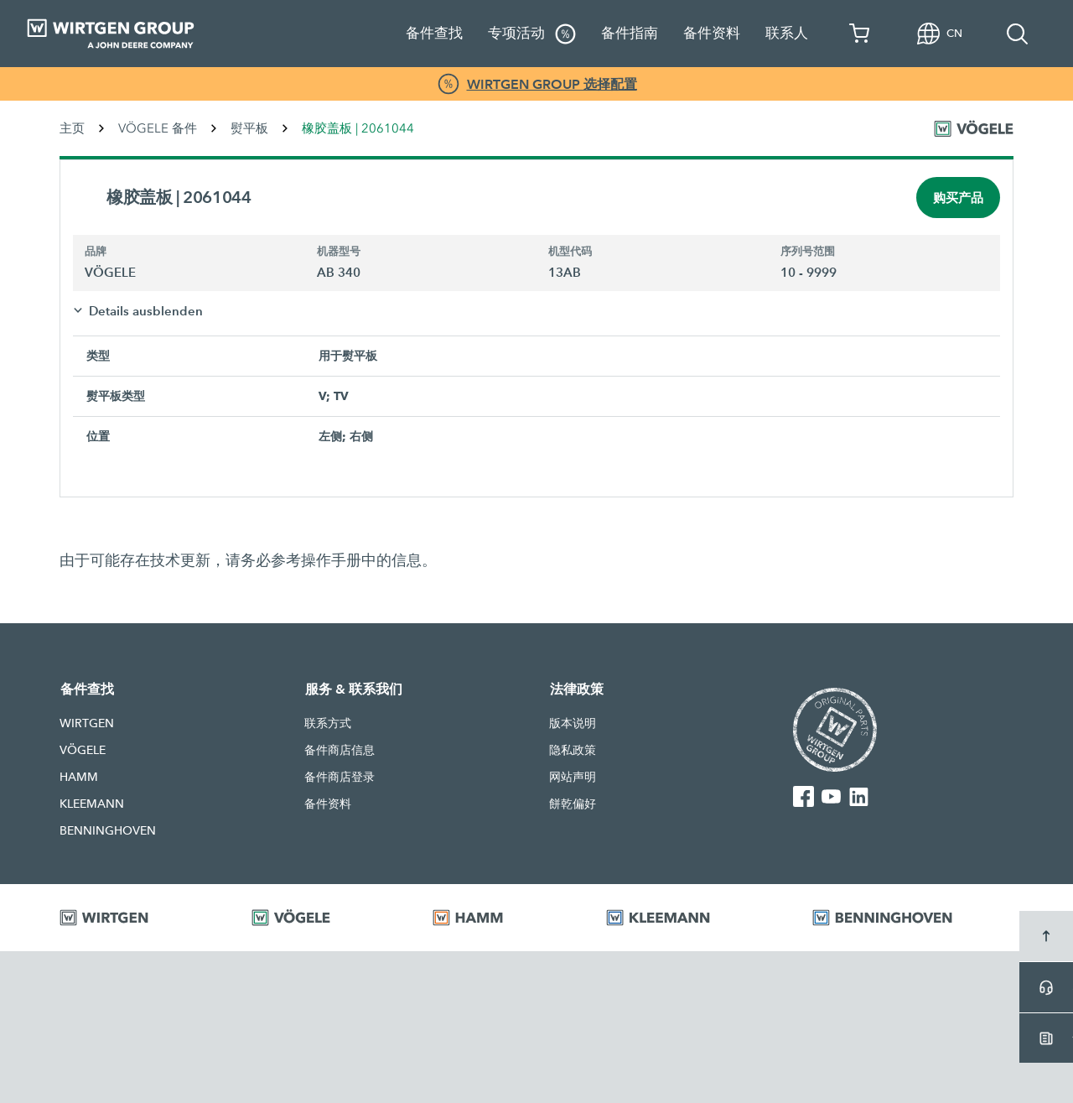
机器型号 (338, 251)
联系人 (786, 33)
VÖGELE (83, 749)
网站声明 (572, 776)
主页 (72, 128)
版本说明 (572, 723)
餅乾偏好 (572, 803)
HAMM (79, 776)
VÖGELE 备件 (157, 128)
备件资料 (711, 33)
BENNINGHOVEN (108, 830)
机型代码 (570, 251)
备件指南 (629, 33)
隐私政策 (572, 749)
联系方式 (327, 723)
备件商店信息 (339, 749)
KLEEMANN (92, 803)
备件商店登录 (339, 776)
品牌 (95, 251)
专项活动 (532, 33)
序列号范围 (807, 251)
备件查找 (434, 33)
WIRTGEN (87, 723)
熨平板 (249, 128)
